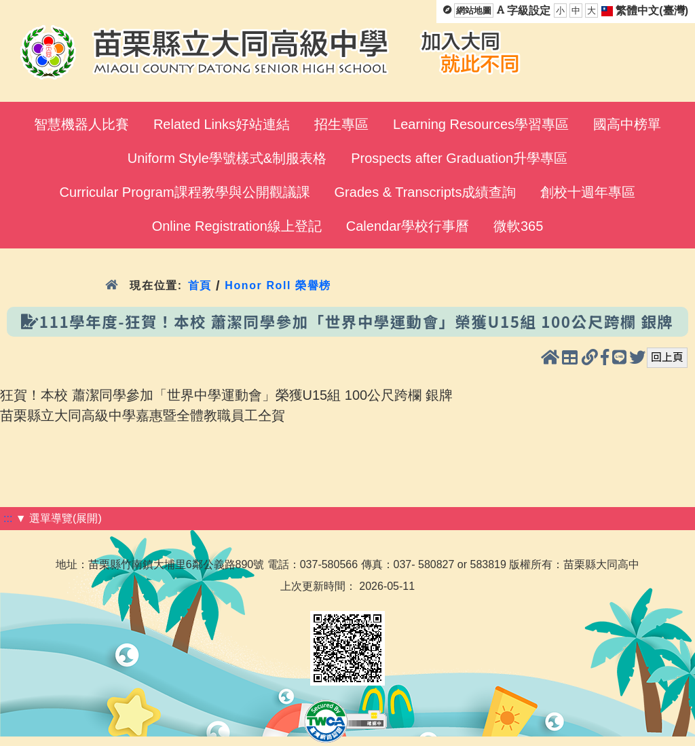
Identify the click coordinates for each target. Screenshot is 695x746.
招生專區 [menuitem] (341, 124)
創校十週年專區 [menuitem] (587, 192)
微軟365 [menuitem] (518, 226)
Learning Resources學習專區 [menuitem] (481, 124)
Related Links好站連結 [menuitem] (221, 124)
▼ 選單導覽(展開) (59, 518)
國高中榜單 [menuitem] (627, 124)
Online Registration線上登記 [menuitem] (237, 226)
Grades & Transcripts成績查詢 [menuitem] (425, 192)
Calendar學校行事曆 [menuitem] (407, 226)
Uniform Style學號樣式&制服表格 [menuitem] (227, 158)
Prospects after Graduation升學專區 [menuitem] (459, 158)
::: (7, 518)
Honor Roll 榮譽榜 (278, 285)
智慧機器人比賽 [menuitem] (81, 124)
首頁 (200, 285)
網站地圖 (473, 10)
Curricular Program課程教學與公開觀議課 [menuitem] (185, 192)
